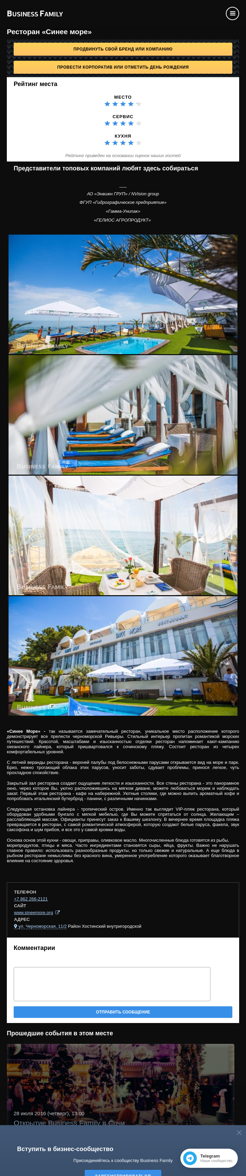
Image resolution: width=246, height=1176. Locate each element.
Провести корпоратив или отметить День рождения (123, 67)
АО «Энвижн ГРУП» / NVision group (123, 193)
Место (123, 97)
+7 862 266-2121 (31, 898)
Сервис (123, 116)
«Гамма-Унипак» (123, 211)
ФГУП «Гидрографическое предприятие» (123, 202)
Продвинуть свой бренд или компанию (123, 49)
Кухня (123, 136)
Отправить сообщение (123, 1012)
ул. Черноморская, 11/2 (42, 926)
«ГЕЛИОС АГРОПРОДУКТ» (123, 220)
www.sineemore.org (33, 912)
